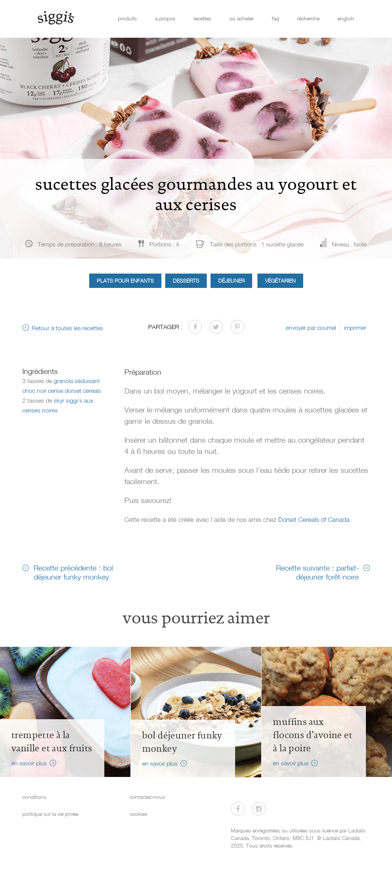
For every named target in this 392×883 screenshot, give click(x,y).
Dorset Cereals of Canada (314, 519)
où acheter (241, 18)
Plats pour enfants (125, 280)
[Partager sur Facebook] (195, 327)
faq (275, 18)
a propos (165, 18)
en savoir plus (29, 763)
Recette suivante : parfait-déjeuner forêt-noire (317, 572)
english (346, 18)
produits (127, 18)
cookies (138, 814)
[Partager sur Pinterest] (237, 327)
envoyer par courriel (311, 327)
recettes (202, 18)
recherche (308, 18)
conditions (34, 797)
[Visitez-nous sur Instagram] (259, 808)
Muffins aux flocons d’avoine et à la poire (312, 735)
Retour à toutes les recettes (67, 328)
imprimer (355, 327)
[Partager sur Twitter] (216, 327)
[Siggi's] (56, 17)
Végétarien (280, 280)
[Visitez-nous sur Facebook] (238, 808)
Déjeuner (231, 280)
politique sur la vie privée (50, 814)
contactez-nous (147, 797)
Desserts (186, 280)
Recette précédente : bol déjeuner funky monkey (73, 572)
